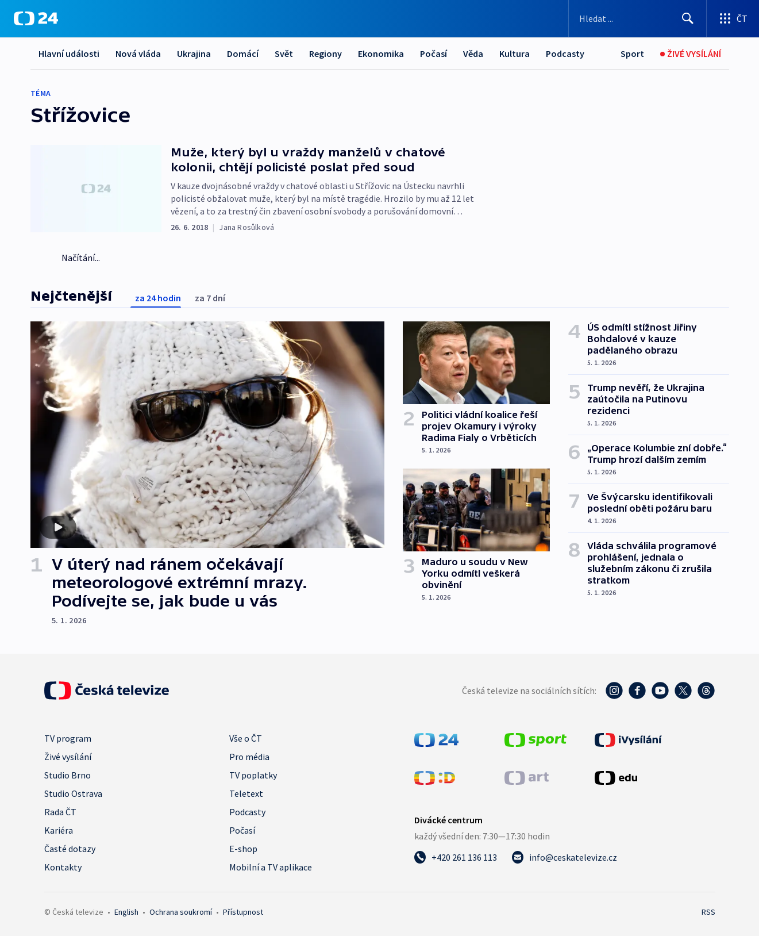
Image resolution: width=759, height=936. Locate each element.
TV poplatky (253, 775)
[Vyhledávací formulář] (637, 18)
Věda (473, 53)
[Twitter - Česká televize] (683, 690)
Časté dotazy (69, 848)
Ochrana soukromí (180, 912)
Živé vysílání (67, 756)
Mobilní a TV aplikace (270, 867)
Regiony (325, 53)
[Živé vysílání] (690, 53)
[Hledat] (687, 18)
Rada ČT (60, 812)
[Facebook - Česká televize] (637, 690)
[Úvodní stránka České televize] (106, 690)
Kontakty (63, 867)
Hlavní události (68, 53)
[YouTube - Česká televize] (660, 690)
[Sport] (632, 53)
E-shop (243, 848)
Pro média (249, 756)
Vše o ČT (245, 738)
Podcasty (565, 53)
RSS (708, 912)
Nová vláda (138, 53)
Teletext (246, 793)
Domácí (243, 53)
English (126, 912)
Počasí (433, 53)
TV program (67, 738)
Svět (284, 53)
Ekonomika (381, 53)
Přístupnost (243, 912)
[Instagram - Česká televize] (614, 690)
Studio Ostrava (73, 793)
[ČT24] (36, 18)
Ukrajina (194, 53)
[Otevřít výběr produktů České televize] (733, 18)
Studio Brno (67, 775)
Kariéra (58, 830)
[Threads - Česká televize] (706, 690)
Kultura (514, 53)
